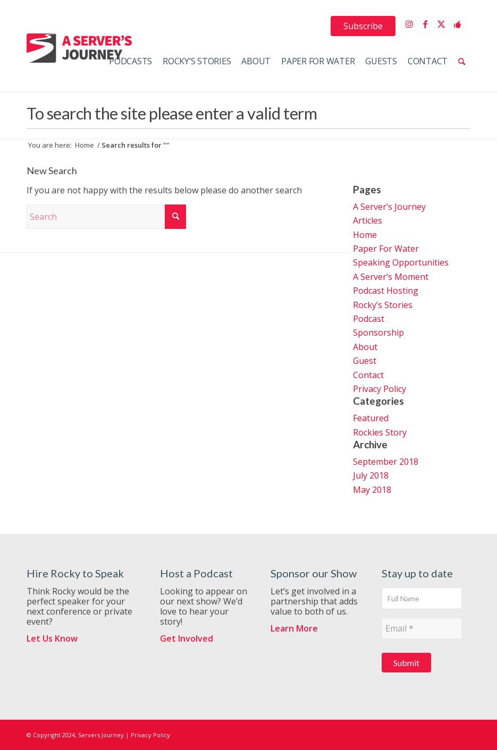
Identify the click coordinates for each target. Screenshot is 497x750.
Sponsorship (378, 332)
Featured (371, 418)
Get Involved (186, 638)
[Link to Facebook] (425, 24)
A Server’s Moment (390, 277)
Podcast (368, 319)
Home (365, 235)
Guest (364, 361)
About (365, 347)
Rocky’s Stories (382, 305)
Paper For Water (386, 248)
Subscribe (363, 26)
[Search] (461, 61)
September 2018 (385, 461)
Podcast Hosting (385, 290)
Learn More (294, 628)
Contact (368, 375)
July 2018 (371, 475)
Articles (367, 220)
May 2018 (372, 490)
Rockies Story (380, 432)
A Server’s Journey (389, 206)
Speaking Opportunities (401, 262)
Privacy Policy (379, 389)
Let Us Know (52, 638)
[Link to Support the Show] (457, 24)
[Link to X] (441, 24)
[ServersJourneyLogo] (79, 48)
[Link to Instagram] (409, 24)
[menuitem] (363, 26)
